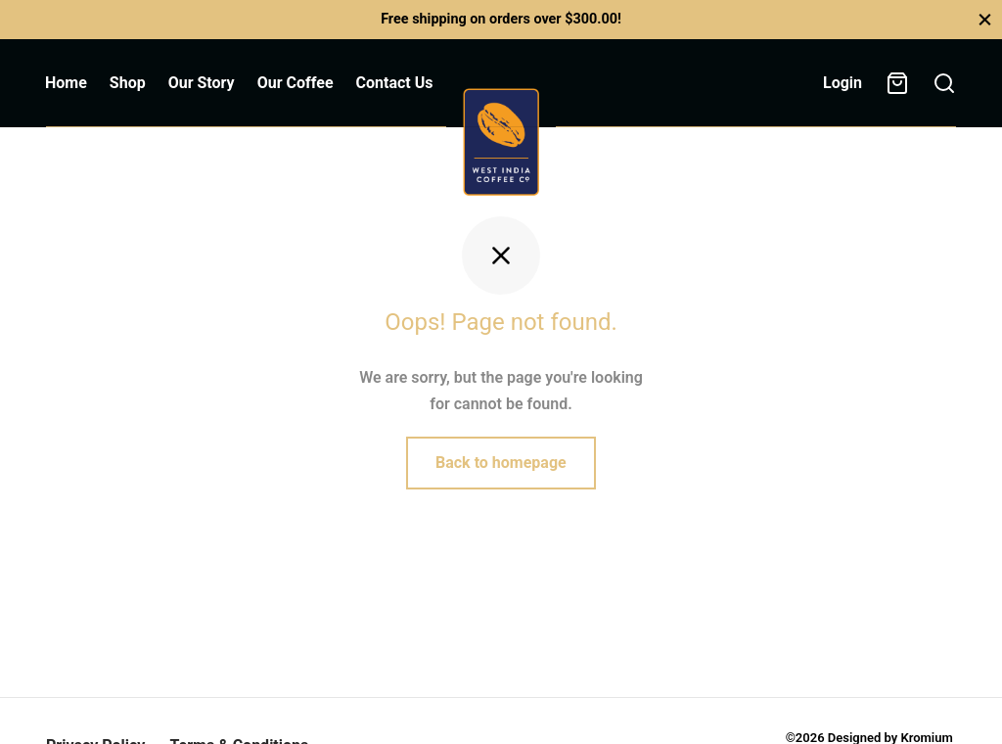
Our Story (201, 82)
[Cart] (897, 83)
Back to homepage (501, 462)
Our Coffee (295, 82)
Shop (128, 82)
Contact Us (394, 82)
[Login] (842, 83)
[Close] (985, 19)
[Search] (944, 83)
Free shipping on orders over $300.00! (501, 19)
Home (66, 82)
